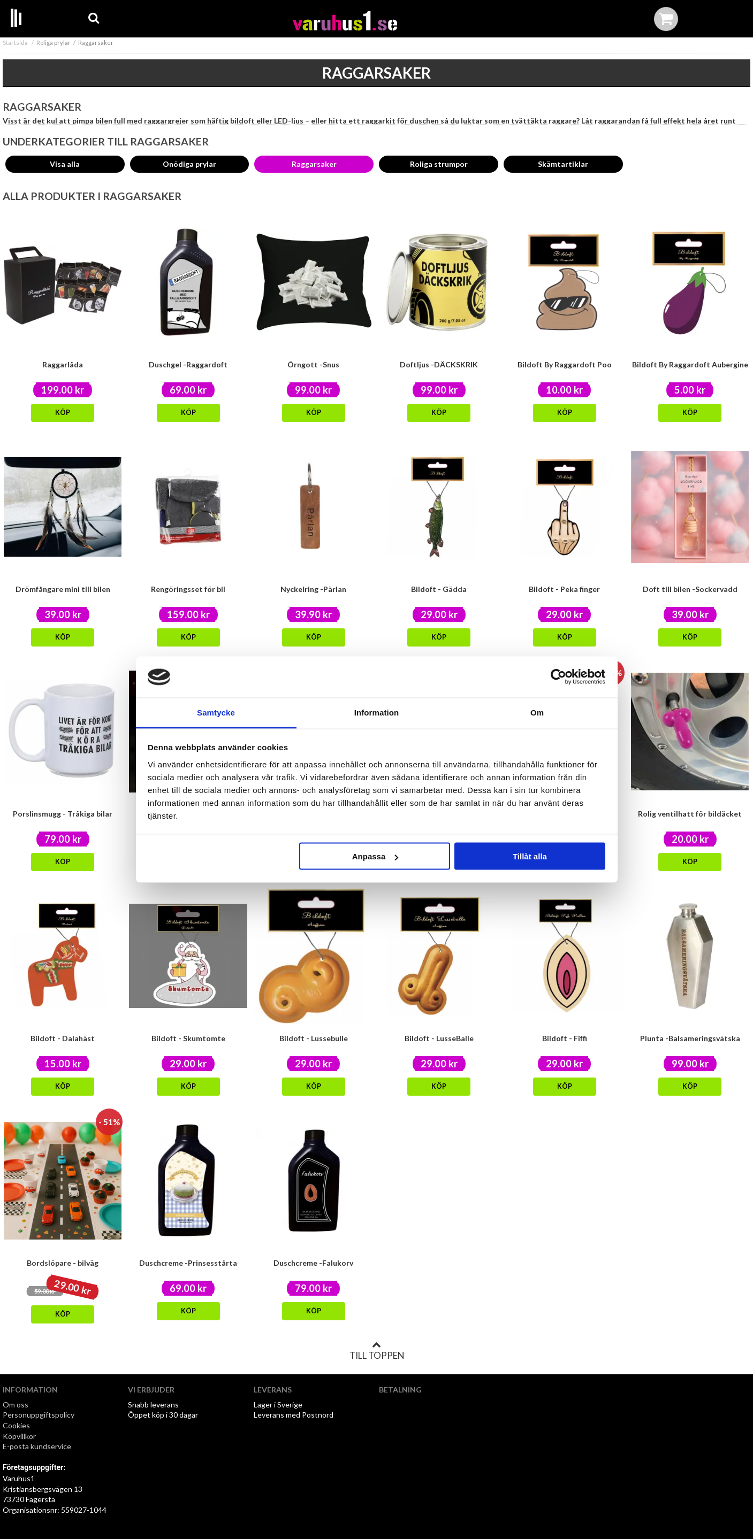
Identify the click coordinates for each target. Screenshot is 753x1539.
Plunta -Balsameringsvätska (690, 1038)
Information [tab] (376, 712)
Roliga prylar (53, 42)
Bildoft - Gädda (439, 589)
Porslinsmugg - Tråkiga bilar (62, 813)
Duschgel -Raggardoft (188, 364)
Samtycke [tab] (216, 712)
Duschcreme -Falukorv (313, 1262)
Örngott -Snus (313, 364)
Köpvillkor (19, 1436)
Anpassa (375, 856)
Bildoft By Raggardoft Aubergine (690, 364)
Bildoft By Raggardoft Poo (565, 364)
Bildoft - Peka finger (564, 589)
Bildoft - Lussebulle (313, 1038)
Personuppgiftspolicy (38, 1414)
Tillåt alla (530, 856)
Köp (62, 413)
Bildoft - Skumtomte (188, 1038)
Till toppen (376, 1351)
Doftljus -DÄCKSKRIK (439, 364)
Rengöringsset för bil (188, 589)
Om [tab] (537, 712)
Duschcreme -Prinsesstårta (188, 1262)
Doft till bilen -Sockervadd (690, 589)
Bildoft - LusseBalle (439, 1038)
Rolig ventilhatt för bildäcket (690, 813)
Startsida (15, 42)
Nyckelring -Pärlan (313, 589)
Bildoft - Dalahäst (63, 1038)
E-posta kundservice (38, 1446)
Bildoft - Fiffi (564, 1038)
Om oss (15, 1404)
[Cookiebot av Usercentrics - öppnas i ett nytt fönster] (558, 677)
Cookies (16, 1425)
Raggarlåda (62, 364)
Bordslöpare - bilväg (62, 1262)
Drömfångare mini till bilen (63, 589)
